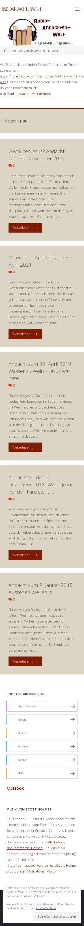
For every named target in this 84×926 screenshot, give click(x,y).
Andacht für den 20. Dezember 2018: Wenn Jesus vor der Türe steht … (41, 484)
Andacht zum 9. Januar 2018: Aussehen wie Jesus (41, 589)
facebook (15, 788)
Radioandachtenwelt (21, 9)
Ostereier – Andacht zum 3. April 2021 (39, 261)
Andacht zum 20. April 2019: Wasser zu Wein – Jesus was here (41, 371)
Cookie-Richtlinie (46, 908)
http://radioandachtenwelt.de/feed (25, 94)
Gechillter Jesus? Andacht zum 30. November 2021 (37, 155)
